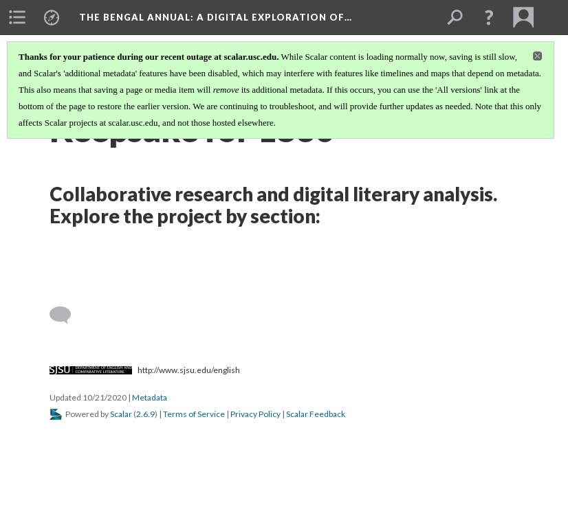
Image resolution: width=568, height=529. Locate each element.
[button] (489, 17)
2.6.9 (145, 414)
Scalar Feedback (315, 414)
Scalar (121, 414)
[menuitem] (17, 17)
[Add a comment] (66, 315)
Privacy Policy (255, 414)
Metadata (149, 397)
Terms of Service (194, 414)
